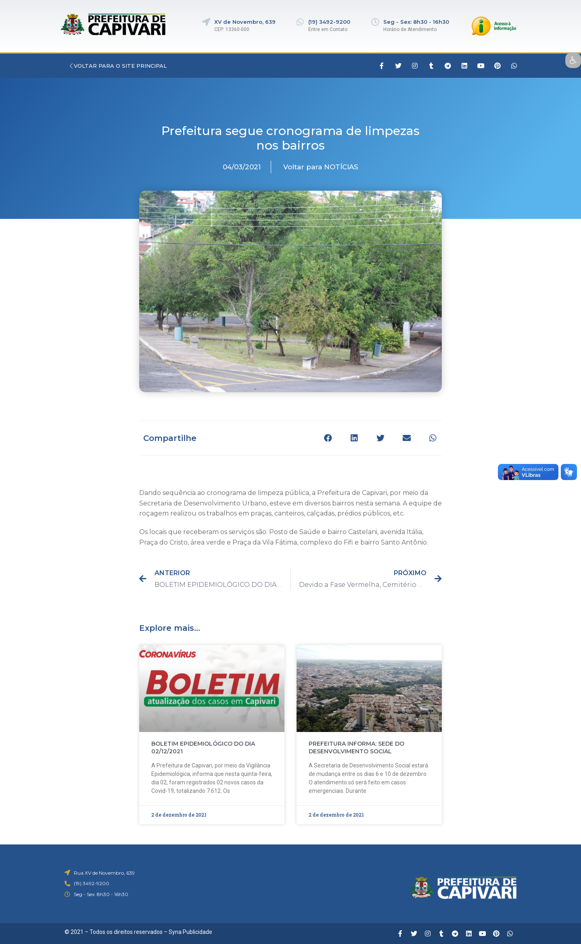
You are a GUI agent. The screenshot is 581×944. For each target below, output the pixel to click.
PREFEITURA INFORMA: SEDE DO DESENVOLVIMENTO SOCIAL (356, 747)
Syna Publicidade (190, 932)
